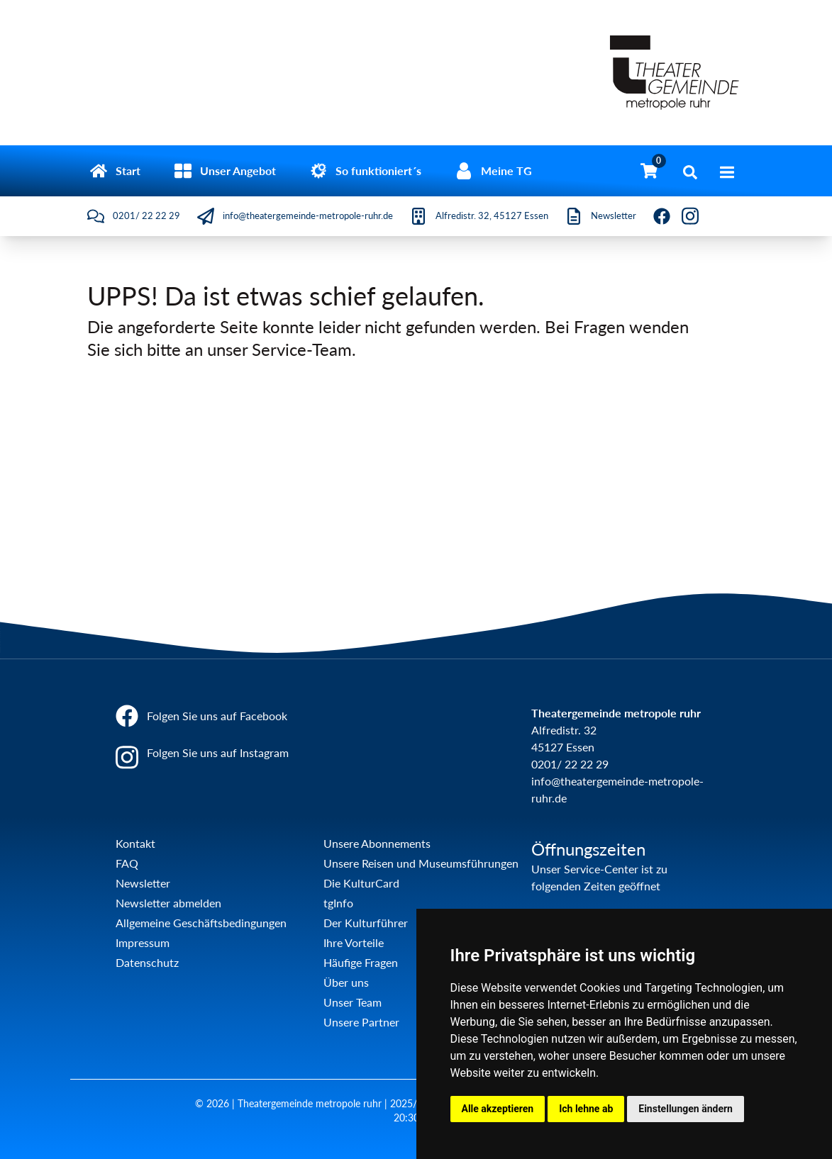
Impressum (143, 942)
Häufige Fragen (360, 962)
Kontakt (135, 843)
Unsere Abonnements (377, 843)
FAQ (127, 863)
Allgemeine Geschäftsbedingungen (201, 922)
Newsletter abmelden (168, 902)
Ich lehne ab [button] (586, 1108)
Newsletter (143, 883)
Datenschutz (147, 962)
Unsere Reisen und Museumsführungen (420, 863)
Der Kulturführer (365, 922)
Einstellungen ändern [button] (685, 1108)
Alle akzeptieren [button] (498, 1108)
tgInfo (338, 902)
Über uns (346, 982)
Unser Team (352, 1002)
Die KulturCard (361, 883)
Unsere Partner (361, 1022)
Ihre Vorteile (353, 942)
